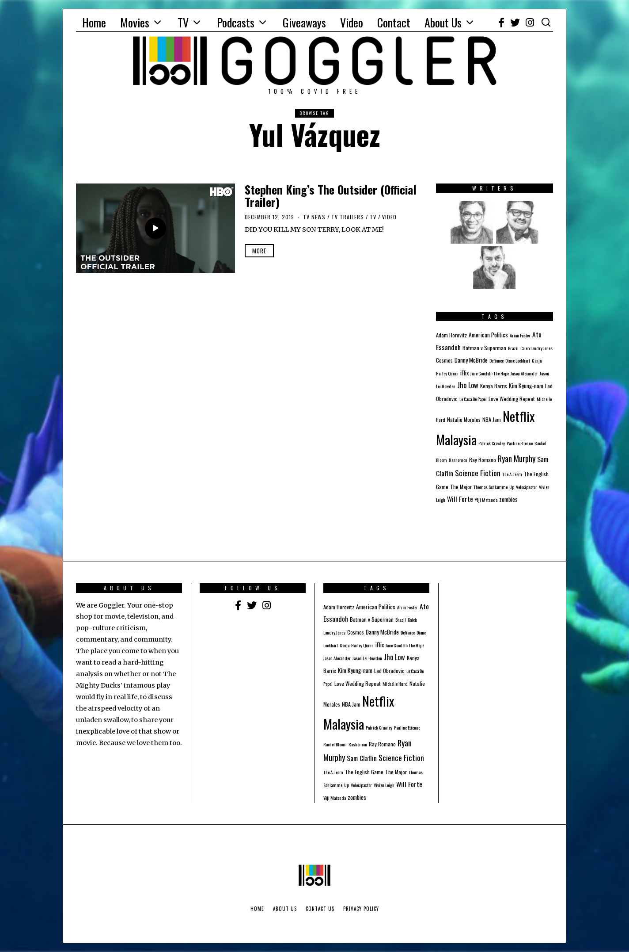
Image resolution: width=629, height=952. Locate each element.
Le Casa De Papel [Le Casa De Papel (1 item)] (473, 398)
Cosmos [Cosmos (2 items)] (444, 360)
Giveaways (304, 22)
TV (183, 22)
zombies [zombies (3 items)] (508, 499)
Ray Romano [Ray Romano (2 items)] (482, 459)
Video (351, 22)
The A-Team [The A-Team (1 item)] (512, 474)
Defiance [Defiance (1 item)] (496, 360)
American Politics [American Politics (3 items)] (488, 334)
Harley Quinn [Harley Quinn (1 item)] (447, 373)
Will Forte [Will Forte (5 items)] (460, 498)
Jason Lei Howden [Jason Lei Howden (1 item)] (367, 657)
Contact (393, 22)
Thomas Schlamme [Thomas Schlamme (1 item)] (491, 486)
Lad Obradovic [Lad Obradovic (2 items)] (389, 670)
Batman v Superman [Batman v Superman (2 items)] (484, 348)
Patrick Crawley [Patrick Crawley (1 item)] (491, 443)
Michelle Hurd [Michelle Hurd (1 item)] (395, 683)
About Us (443, 22)
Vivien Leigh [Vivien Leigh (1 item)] (384, 784)
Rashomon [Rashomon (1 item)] (458, 459)
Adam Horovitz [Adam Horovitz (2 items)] (451, 335)
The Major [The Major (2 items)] (461, 486)
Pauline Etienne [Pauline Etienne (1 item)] (520, 443)
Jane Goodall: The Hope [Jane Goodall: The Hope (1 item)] (489, 373)
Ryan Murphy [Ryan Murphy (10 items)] (516, 458)
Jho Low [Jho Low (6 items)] (467, 385)
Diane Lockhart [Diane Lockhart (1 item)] (517, 360)
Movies (134, 22)
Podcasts (235, 22)
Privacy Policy (361, 908)
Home (94, 22)
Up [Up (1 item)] (511, 486)
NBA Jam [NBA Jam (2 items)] (491, 419)
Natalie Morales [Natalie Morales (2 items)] (464, 419)
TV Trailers (347, 217)
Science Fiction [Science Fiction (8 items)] (477, 472)
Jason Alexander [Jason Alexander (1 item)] (524, 373)
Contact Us (320, 908)
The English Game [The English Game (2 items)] (364, 772)
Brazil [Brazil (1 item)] (513, 348)
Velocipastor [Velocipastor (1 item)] (526, 486)
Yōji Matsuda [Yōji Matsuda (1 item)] (486, 499)
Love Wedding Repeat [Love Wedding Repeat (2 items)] (512, 398)
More (259, 250)
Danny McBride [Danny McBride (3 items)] (471, 360)
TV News (314, 217)
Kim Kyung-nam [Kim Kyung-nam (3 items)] (526, 385)
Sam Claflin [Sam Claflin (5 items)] (362, 758)
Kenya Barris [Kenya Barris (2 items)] (493, 386)
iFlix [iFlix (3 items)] (464, 372)
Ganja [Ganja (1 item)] (537, 360)
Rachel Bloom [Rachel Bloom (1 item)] (335, 744)
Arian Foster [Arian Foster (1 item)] (520, 335)
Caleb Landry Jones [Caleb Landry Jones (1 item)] (536, 348)
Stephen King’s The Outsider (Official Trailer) (331, 196)
